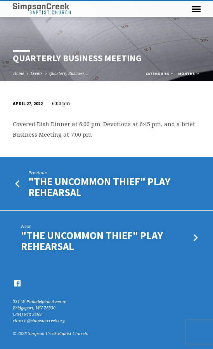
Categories (159, 73)
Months (189, 73)
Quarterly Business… (68, 73)
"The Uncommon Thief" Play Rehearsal (99, 187)
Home (18, 73)
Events (37, 73)
